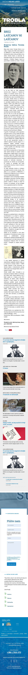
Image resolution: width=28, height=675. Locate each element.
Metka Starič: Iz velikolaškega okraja (11, 392)
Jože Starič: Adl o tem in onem (10, 366)
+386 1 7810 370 (14, 652)
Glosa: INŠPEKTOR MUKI (8, 338)
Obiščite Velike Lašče (19, 11)
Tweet (6, 330)
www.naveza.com (16, 666)
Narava (9, 598)
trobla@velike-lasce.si (18, 8)
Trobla (24, 14)
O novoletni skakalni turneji (12, 483)
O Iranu (5, 368)
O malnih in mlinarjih (10, 394)
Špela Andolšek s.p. (17, 668)
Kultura (9, 594)
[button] (3, 17)
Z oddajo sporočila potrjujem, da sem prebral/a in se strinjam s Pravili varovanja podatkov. (13, 558)
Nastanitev (10, 606)
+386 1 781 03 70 (9, 5)
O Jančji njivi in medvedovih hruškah (14, 479)
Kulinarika (10, 602)
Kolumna (5, 421)
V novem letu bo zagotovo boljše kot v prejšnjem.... (14, 341)
